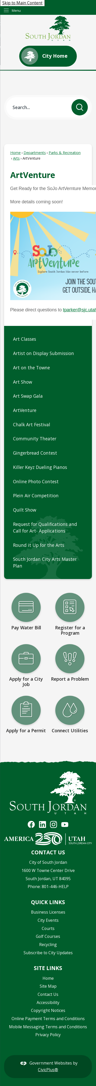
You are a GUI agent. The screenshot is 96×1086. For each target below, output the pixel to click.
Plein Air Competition (36, 495)
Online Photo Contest (36, 481)
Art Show (22, 382)
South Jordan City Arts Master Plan (45, 562)
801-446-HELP (55, 886)
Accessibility (48, 1002)
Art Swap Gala (28, 396)
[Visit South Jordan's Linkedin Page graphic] (42, 824)
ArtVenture (24, 410)
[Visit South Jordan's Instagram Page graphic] (53, 824)
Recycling (48, 944)
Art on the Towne (31, 367)
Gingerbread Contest (35, 453)
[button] (79, 107)
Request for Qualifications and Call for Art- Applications (45, 527)
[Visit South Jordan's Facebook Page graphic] (31, 824)
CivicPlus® (48, 1069)
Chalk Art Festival (31, 424)
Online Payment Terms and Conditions (48, 1018)
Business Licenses (48, 912)
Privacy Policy (48, 1034)
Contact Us (48, 994)
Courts (48, 928)
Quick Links (48, 902)
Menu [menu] (16, 10)
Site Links (48, 968)
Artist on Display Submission (43, 353)
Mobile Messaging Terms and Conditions (48, 1027)
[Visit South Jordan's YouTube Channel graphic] (64, 824)
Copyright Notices (48, 1010)
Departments (35, 152)
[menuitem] (48, 339)
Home (15, 152)
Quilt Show (25, 510)
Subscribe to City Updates (48, 952)
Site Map (48, 986)
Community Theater (34, 438)
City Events (48, 920)
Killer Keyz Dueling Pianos (40, 467)
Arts (16, 158)
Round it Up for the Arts (38, 545)
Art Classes (24, 339)
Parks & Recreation (65, 152)
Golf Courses (48, 936)
